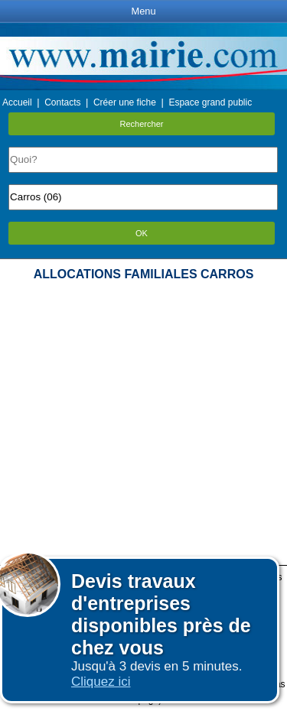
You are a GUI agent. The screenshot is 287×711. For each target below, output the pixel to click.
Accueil (17, 102)
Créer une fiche (124, 102)
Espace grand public (210, 102)
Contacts (62, 102)
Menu (143, 11)
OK (141, 233)
